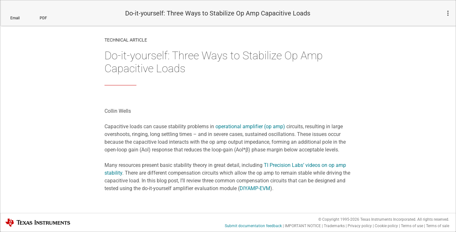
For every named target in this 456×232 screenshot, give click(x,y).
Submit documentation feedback (253, 226)
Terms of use (412, 226)
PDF (43, 18)
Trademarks (334, 226)
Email (15, 18)
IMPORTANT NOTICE (303, 226)
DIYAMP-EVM (255, 188)
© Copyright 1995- (338, 219)
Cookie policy (386, 226)
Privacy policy (360, 226)
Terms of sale (437, 226)
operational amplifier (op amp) (250, 126)
